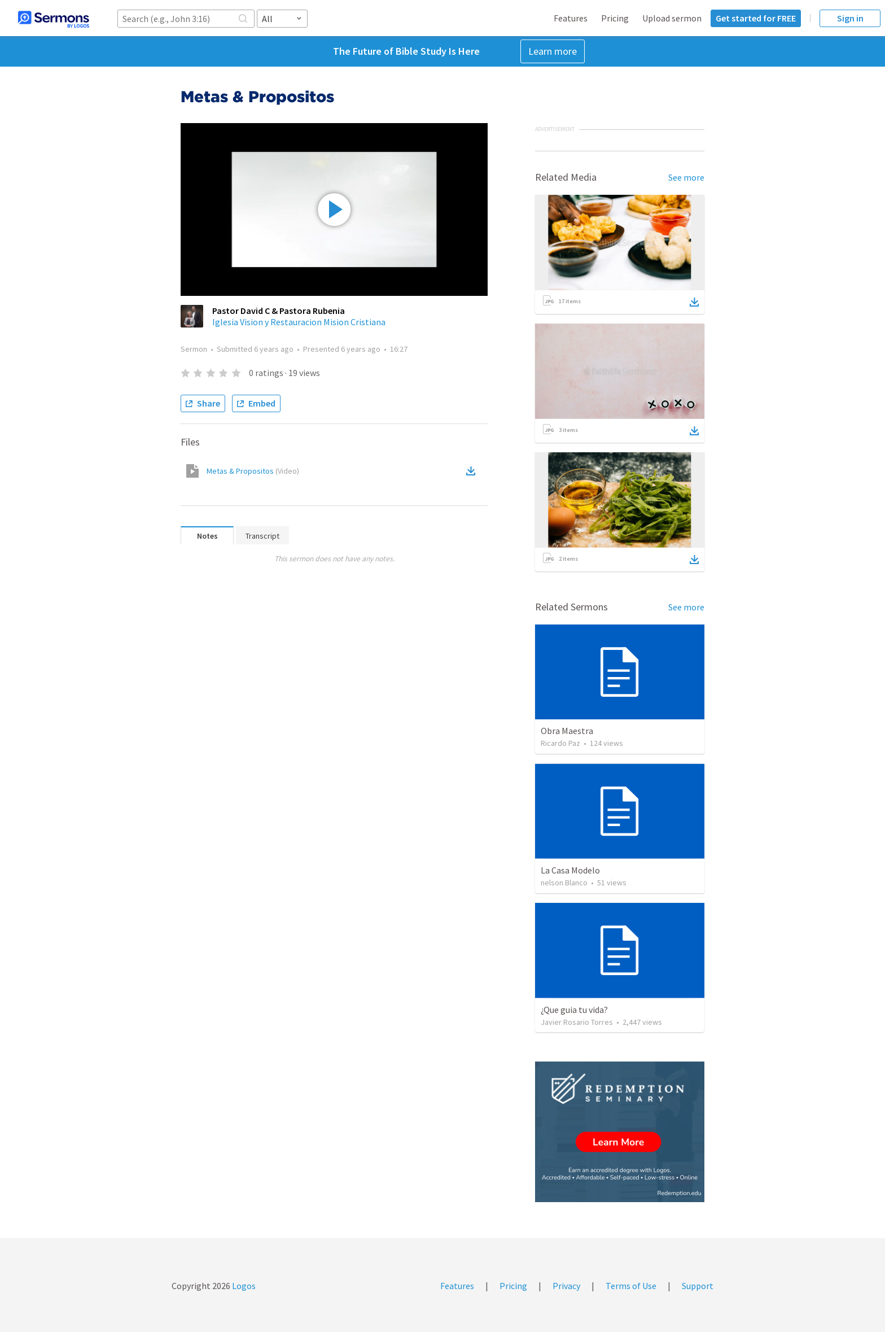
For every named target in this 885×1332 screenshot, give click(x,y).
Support (697, 1285)
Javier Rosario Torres (577, 1022)
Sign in (850, 18)
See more (686, 177)
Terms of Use (631, 1285)
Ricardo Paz (560, 743)
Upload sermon (672, 18)
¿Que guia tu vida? (574, 1009)
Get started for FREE (756, 18)
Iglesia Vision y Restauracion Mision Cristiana (298, 321)
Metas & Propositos (253, 471)
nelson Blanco (564, 882)
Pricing (615, 18)
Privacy (566, 1285)
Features (571, 18)
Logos (243, 1285)
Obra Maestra (567, 730)
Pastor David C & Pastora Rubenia (278, 310)
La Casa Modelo (570, 870)
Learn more (552, 51)
